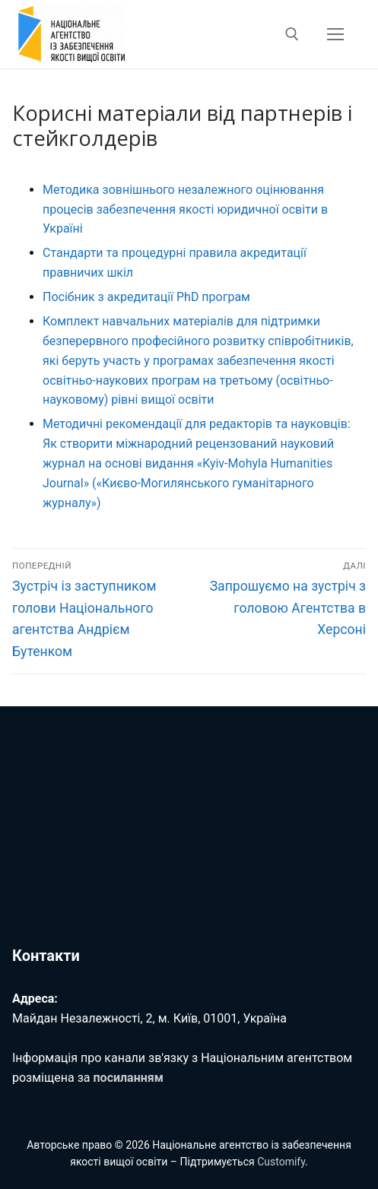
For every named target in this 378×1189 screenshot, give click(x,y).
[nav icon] (335, 34)
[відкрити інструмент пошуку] (292, 34)
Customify (281, 1162)
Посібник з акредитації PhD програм (146, 297)
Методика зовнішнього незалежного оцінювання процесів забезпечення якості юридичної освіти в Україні (185, 209)
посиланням (129, 1077)
